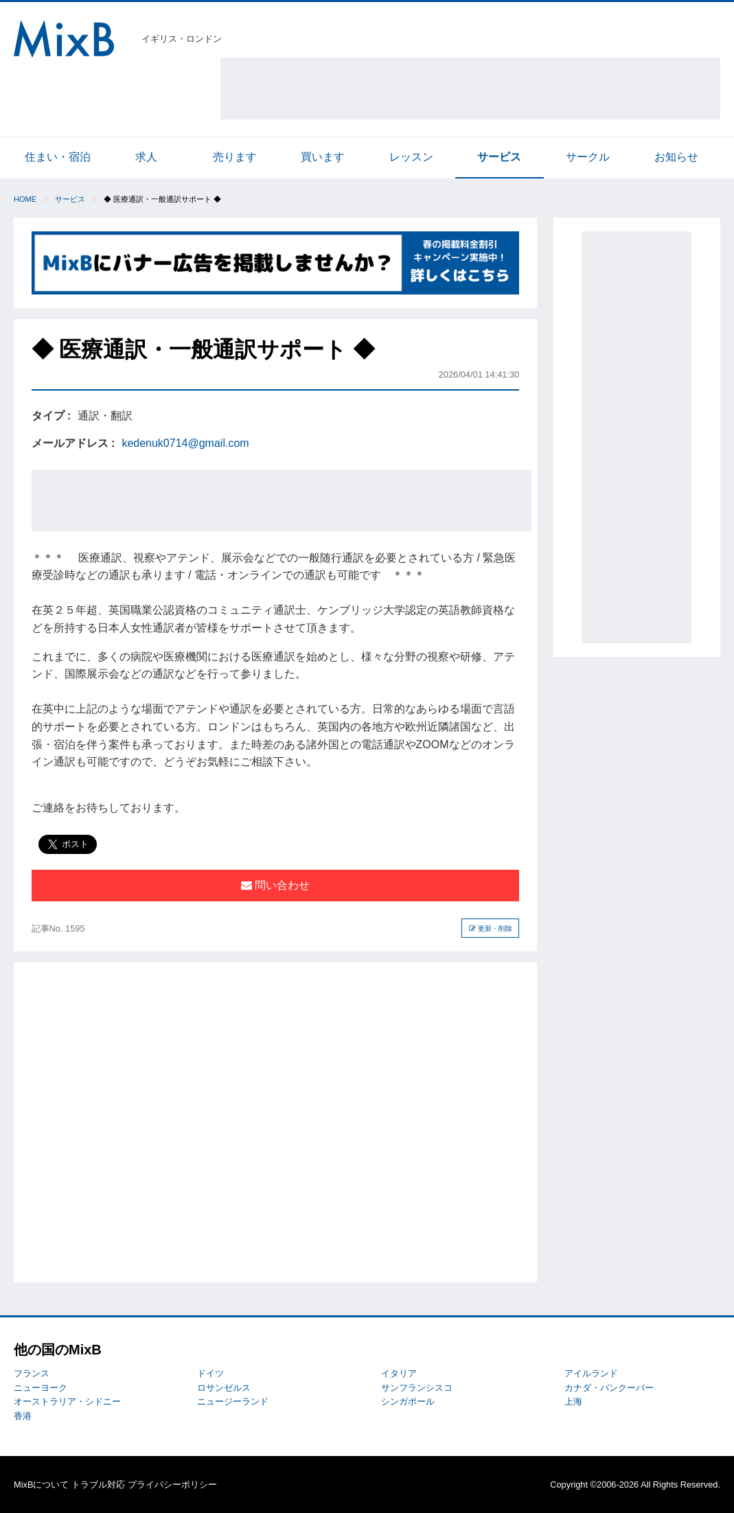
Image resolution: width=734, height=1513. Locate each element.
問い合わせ (275, 885)
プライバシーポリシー (172, 1484)
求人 (146, 157)
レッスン (411, 157)
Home (25, 199)
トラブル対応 (98, 1484)
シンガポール (408, 1401)
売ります (235, 157)
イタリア (399, 1373)
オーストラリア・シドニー (67, 1401)
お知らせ (676, 157)
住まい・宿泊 (58, 157)
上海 (573, 1401)
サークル (588, 157)
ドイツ (210, 1373)
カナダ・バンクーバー (609, 1388)
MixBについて (41, 1484)
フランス (31, 1373)
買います (323, 157)
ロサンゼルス (224, 1388)
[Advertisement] (470, 88)
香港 (23, 1416)
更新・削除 (490, 928)
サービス (499, 157)
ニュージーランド (232, 1401)
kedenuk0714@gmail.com (185, 443)
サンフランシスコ (416, 1388)
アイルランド (591, 1373)
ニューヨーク (40, 1388)
